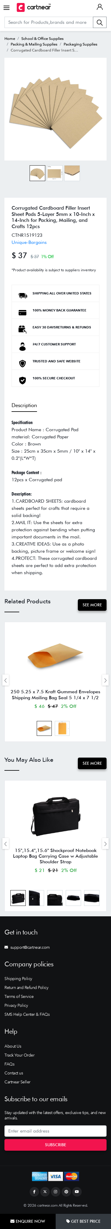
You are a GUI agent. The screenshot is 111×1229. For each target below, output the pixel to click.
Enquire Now (27, 1221)
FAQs (9, 1064)
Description (24, 405)
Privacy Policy (16, 1005)
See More (92, 604)
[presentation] (5, 680)
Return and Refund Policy (26, 987)
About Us (12, 1046)
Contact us (13, 1073)
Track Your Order (19, 1055)
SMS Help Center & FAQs (26, 1014)
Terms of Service (18, 996)
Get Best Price (83, 1221)
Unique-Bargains (29, 242)
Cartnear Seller (17, 1082)
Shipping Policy (18, 978)
